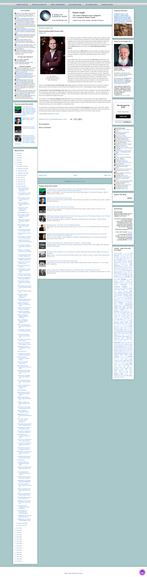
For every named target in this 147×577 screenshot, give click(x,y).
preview (117, 342)
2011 (17, 548)
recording (130, 344)
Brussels (124, 269)
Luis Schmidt (124, 132)
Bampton (116, 259)
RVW (131, 346)
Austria (127, 257)
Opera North (117, 333)
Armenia (120, 257)
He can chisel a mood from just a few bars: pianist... (24, 237)
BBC (120, 262)
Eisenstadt (116, 295)
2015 (17, 539)
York (118, 377)
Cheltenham (122, 281)
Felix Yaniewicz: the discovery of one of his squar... (23, 436)
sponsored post (123, 356)
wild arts (126, 374)
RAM (128, 342)
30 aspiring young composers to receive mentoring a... (23, 507)
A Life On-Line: (126, 253)
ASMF (124, 257)
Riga (125, 345)
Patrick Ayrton (124, 175)
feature (126, 298)
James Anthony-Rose (121, 169)
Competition (123, 285)
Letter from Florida (122, 315)
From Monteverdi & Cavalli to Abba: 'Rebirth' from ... (24, 255)
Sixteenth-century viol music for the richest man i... (24, 498)
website (130, 370)
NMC (122, 326)
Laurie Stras (118, 181)
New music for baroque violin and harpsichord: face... (23, 336)
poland (115, 340)
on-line (121, 330)
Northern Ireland (118, 329)
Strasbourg (122, 357)
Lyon (131, 318)
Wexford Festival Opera (125, 372)
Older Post (107, 175)
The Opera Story (121, 363)
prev (131, 340)
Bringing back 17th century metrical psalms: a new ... (24, 519)
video (126, 368)
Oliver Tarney (124, 148)
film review (128, 299)
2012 (17, 545)
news (130, 325)
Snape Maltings (118, 353)
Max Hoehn (123, 144)
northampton (129, 328)
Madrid (115, 319)
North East (117, 328)
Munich (130, 319)
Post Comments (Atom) (78, 181)
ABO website (55, 113)
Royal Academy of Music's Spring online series (24, 428)
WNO (127, 375)
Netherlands (124, 323)
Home (75, 175)
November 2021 (22, 168)
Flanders (120, 301)
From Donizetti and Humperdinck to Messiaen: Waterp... (23, 512)
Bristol (124, 266)
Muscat (124, 320)
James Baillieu (123, 136)
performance (129, 338)
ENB (123, 295)
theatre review (128, 364)
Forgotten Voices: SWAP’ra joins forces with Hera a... (24, 477)
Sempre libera (20, 460)
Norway (125, 329)
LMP (127, 316)
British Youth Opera (118, 268)
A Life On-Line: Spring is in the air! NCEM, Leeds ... (24, 230)
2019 (17, 530)
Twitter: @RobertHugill (58, 4)
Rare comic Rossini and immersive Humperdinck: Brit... (24, 326)
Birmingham (117, 265)
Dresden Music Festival (124, 292)
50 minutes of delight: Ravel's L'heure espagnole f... (22, 296)
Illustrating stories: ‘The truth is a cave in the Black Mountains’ (63, 225)
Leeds (123, 314)
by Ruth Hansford (122, 274)
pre (128, 340)
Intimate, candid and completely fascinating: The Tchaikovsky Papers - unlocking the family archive (73, 270)
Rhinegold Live (120, 345)
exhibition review (120, 298)
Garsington (121, 302)
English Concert (128, 295)
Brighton (120, 266)
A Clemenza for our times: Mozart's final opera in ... (24, 354)
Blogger (80, 573)
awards (130, 257)
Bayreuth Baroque (122, 261)
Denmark (126, 291)
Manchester (120, 319)
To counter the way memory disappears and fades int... (24, 444)
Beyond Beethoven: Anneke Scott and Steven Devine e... (24, 287)
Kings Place (126, 312)
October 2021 (21, 170)
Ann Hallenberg (127, 173)
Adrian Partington (125, 137)
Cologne (116, 284)
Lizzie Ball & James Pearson (123, 162)
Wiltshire (130, 374)
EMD (120, 295)
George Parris (124, 161)
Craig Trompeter (120, 157)
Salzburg (116, 349)
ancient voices (128, 255)
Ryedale (116, 348)
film (124, 299)
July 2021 (20, 177)
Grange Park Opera (120, 306)
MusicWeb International (126, 236)
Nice (120, 326)
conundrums (125, 288)
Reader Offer (117, 344)
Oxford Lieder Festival (123, 336)
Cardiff (125, 277)
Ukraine (124, 367)
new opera (116, 325)
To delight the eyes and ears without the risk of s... (24, 516)
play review (129, 339)
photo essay (123, 339)
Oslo (131, 335)
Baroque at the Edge (127, 259)
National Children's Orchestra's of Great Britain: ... (23, 358)
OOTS (127, 330)
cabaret (122, 276)
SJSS (119, 352)
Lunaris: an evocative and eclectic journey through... (23, 387)
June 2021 (20, 179)
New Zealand (126, 325)
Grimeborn (129, 306)
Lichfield (116, 316)
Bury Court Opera (118, 270)
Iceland (127, 309)
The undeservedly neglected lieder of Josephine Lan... (24, 424)
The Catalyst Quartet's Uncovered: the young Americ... (23, 473)
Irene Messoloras (125, 140)
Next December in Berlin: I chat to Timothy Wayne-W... (24, 382)
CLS (119, 283)
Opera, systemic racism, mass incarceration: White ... (23, 226)
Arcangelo (116, 257)
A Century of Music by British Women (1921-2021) (23, 464)
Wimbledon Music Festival (120, 375)
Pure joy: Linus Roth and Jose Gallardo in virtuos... (24, 343)
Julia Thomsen (124, 146)
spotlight (129, 356)
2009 (17, 552)
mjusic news (126, 319)
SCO (131, 349)
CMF (121, 283)
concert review (120, 287)
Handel (122, 309)
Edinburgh (120, 294)
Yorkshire (122, 377)
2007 (17, 556)
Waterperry (120, 370)
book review (128, 265)
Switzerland (116, 360)
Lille (119, 316)
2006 (17, 559)
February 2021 (21, 523)
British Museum (129, 266)
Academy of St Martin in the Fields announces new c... (24, 468)
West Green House (127, 371)
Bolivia (122, 265)
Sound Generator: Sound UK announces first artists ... (23, 199)
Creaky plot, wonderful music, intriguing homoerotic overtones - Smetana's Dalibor (69, 243)
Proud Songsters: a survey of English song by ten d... (24, 194)
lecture (119, 314)
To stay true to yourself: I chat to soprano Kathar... (24, 312)
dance (115, 291)
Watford (126, 370)
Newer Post (43, 175)
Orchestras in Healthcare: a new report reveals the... (24, 431)
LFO (131, 315)
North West (123, 328)
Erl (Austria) (119, 296)
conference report (118, 288)
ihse (131, 309)
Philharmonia (117, 339)
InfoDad (130, 240)
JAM (115, 312)
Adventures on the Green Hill (124, 254)
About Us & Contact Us (39, 4)
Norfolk (130, 326)
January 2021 (21, 525)
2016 (17, 537)
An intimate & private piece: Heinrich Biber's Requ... (24, 457)
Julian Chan (122, 159)
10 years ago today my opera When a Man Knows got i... (23, 189)
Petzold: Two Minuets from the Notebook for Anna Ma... (24, 490)
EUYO (115, 298)
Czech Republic (129, 289)
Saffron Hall (121, 348)
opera (130, 330)
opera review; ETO (123, 335)
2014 (17, 541)
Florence (123, 301)
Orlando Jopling (125, 129)
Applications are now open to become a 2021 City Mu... (24, 502)
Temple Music (126, 360)
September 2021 (22, 173)
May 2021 (20, 181)
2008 (17, 554)
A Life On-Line (118, 253)
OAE (118, 330)
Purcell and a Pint (21, 351)
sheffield (116, 352)
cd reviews (129, 279)
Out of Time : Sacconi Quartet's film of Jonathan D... (22, 420)
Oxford (115, 336)
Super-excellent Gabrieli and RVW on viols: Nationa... (23, 216)
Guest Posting (121, 308)
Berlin (130, 264)
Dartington (120, 291)
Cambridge (116, 277)
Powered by (123, 122)
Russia (128, 346)
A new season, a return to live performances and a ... (24, 331)
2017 (17, 534)
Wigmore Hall (118, 374)
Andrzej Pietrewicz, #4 (23, 212)
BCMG (115, 263)
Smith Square (129, 352)
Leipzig (115, 315)
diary (130, 291)
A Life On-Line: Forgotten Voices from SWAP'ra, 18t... (23, 377)
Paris (123, 338)
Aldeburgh (116, 256)
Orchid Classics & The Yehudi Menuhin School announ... (24, 348)
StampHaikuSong (21, 390)
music (128, 320)
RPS (125, 346)
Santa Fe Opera (126, 349)
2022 (17, 162)
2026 (17, 153)
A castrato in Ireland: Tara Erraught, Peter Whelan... (24, 274)
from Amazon (122, 216)
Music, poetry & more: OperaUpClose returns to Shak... (24, 367)
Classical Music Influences (120, 83)
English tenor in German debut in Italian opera (59, 198)
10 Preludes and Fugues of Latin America (24, 340)
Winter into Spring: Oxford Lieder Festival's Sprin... (24, 494)
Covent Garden (121, 289)
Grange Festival (128, 305)
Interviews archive (107, 4)
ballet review (123, 258)
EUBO (130, 296)
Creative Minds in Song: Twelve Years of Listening (60, 207)
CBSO (129, 277)
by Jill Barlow (124, 273)
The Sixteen (129, 363)
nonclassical (126, 326)
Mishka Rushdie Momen (125, 177)
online (124, 330)
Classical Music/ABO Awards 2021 (22, 362)
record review (124, 344)
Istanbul (125, 311)
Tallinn (121, 360)
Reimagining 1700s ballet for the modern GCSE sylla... (23, 372)
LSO (129, 318)
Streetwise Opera (128, 357)
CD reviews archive (92, 4)
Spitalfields (116, 356)
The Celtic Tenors (120, 134)
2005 (17, 561)
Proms (122, 342)
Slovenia (124, 352)
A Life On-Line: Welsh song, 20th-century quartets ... (24, 440)
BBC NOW (124, 262)
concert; (130, 287)
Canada (121, 277)
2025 (17, 155)
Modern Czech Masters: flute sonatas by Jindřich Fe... (24, 399)
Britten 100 (126, 268)
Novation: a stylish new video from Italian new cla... (23, 403)
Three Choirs (117, 366)
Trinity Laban (126, 366)
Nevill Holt (130, 323)
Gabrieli (115, 302)
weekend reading (118, 371)
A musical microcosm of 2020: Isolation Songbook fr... (24, 242)
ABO (44, 33)
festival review (121, 299)
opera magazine (128, 332)
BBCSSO (130, 262)
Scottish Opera (122, 350)
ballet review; (129, 258)
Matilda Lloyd (124, 188)
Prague (124, 340)
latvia (131, 312)
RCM (131, 342)
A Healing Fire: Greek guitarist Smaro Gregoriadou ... (22, 209)
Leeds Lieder (129, 314)
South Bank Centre (126, 355)
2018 (17, 532)
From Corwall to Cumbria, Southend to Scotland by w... (24, 246)
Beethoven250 (123, 263)
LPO (126, 318)
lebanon (115, 314)
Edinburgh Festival (127, 294)
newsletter (116, 326)
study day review (118, 359)
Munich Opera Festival (118, 320)
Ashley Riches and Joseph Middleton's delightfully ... (24, 481)
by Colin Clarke (126, 272)
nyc (128, 329)
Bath (115, 261)
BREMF (116, 266)
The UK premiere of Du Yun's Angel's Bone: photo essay (62, 261)
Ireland (121, 311)
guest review (129, 308)
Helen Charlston (128, 141)
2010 (17, 550)
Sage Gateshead (128, 348)
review (115, 345)
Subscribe (123, 116)
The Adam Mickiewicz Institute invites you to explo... (23, 204)
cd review (122, 279)
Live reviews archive (75, 4)
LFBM (128, 315)
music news (124, 322)
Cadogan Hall (128, 276)
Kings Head (119, 312)
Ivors (131, 311)
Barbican (120, 260)
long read (122, 318)
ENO (115, 296)
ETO (128, 296)
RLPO (127, 345)
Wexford (116, 372)
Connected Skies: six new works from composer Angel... (23, 270)
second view (129, 350)
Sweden (130, 359)
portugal (120, 340)
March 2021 (21, 186)
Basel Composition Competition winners (23, 411)
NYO (131, 329)
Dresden (116, 292)
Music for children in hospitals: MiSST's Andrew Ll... (22, 321)
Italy (129, 311)
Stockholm (116, 357)
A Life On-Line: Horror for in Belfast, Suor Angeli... (24, 308)
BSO (127, 269)
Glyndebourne (128, 304)
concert (130, 284)
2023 (17, 160)
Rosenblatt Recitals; (119, 347)
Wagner (130, 368)
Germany (130, 302)
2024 (17, 158)
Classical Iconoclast (129, 232)
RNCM (130, 345)
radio (126, 342)
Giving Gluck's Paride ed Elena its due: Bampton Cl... (23, 282)
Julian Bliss (125, 187)
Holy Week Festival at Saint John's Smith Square (24, 300)
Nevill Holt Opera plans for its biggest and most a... (24, 448)
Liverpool (123, 316)
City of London (125, 282)
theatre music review (119, 364)
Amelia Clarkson (125, 165)
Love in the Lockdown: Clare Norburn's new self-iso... (24, 485)
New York (121, 325)
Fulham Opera (129, 301)
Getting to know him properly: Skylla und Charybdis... (23, 316)
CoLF (131, 283)
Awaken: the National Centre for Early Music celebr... (23, 304)
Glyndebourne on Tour (119, 305)
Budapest (130, 269)
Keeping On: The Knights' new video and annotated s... (24, 251)
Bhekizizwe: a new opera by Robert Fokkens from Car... (24, 453)
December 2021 (22, 166)
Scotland (116, 350)
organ (128, 335)
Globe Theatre (118, 304)
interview (116, 311)
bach (115, 258)
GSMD (115, 308)
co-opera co (126, 283)
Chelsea (116, 281)
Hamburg (116, 309)
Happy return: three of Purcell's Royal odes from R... (24, 416)
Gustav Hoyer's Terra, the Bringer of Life (23, 262)
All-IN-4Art (122, 255)
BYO (119, 276)
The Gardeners (122, 361)
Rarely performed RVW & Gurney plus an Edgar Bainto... (23, 394)
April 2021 (20, 184)
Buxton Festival (126, 270)
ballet (118, 258)
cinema (120, 282)
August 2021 (21, 175)
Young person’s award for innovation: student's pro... (23, 221)
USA (128, 367)
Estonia (124, 296)
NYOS (115, 330)
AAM (131, 253)
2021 (17, 164)
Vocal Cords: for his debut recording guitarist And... (24, 407)
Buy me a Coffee (125, 95)
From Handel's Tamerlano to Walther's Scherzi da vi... (24, 259)
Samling (120, 349)
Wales (115, 370)
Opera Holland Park (119, 332)
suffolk (126, 359)
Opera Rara (125, 333)
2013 (17, 543)
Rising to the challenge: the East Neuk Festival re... (24, 278)
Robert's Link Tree (22, 4)
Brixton (119, 269)
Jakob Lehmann (125, 184)
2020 (17, 528)
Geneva (126, 302)
